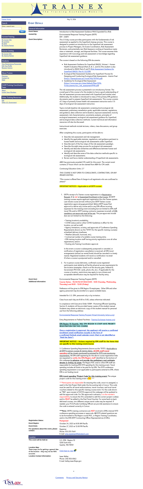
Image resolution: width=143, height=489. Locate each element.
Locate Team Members (9, 92)
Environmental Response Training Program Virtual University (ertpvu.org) (87, 315)
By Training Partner (8, 45)
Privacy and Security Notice (77, 477)
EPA (3, 101)
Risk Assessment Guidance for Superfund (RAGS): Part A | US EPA (89, 70)
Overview (5, 76)
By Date (4, 44)
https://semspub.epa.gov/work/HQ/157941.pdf (83, 78)
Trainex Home (6, 19)
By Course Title (7, 40)
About (4, 90)
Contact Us (5, 78)
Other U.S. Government (9, 102)
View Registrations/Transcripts (11, 64)
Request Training (7, 68)
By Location (5, 42)
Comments (59, 477)
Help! (3, 80)
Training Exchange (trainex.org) (103, 319)
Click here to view (66, 451)
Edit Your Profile (7, 66)
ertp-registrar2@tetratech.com (77, 434)
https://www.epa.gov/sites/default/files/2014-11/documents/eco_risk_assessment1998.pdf (83, 84)
